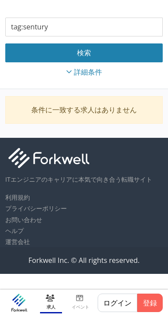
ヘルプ (14, 230)
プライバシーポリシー (36, 208)
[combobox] (84, 27)
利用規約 (17, 197)
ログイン (117, 303)
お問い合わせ (23, 219)
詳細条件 (84, 72)
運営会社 (17, 241)
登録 (150, 303)
